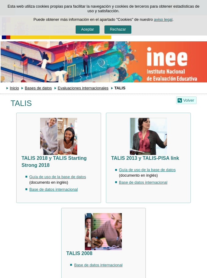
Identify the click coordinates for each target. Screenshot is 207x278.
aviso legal (163, 19)
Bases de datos (38, 88)
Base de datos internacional (53, 189)
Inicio (14, 88)
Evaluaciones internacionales (83, 88)
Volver (188, 100)
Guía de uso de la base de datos (57, 177)
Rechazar (118, 29)
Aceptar (87, 29)
